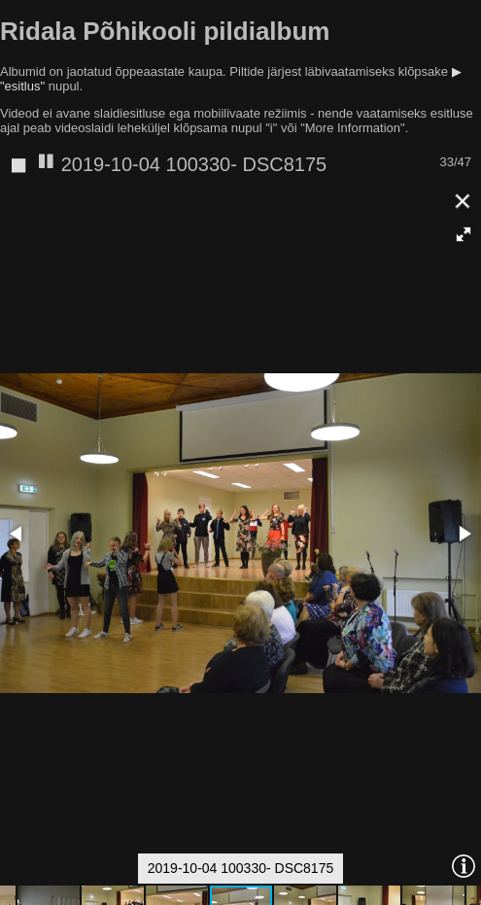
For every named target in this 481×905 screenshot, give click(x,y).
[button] (463, 234)
